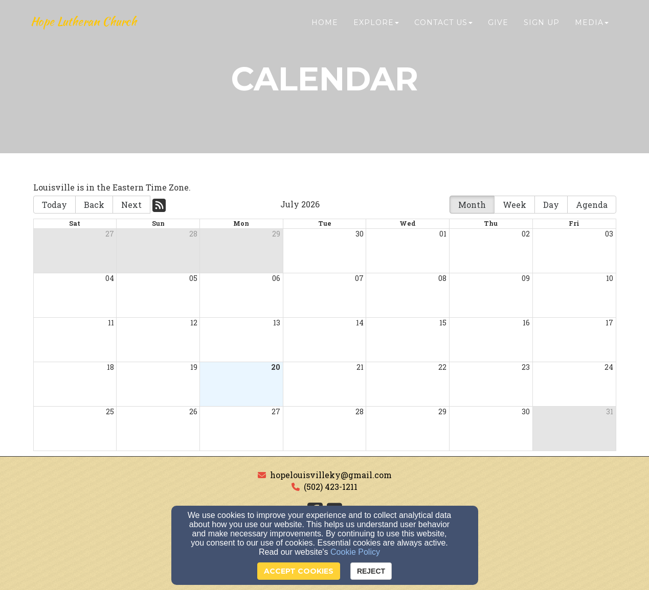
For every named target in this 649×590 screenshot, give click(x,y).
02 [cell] (526, 234)
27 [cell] (109, 234)
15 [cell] (442, 322)
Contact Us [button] (443, 29)
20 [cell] (275, 367)
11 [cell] (111, 322)
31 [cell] (609, 411)
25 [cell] (110, 411)
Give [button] (498, 29)
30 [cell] (359, 234)
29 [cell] (276, 234)
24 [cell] (609, 367)
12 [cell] (193, 322)
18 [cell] (110, 367)
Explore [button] (376, 29)
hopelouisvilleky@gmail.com (331, 474)
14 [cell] (360, 322)
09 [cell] (526, 278)
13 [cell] (276, 322)
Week (514, 204)
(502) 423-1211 (330, 486)
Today (54, 204)
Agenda (592, 204)
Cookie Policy (355, 552)
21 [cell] (360, 367)
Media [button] (592, 29)
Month (472, 204)
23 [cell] (526, 367)
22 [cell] (442, 367)
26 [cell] (193, 411)
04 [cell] (109, 278)
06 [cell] (276, 278)
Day (551, 204)
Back (94, 204)
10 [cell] (609, 278)
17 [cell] (609, 322)
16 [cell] (526, 322)
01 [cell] (442, 234)
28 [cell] (193, 234)
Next (131, 204)
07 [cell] (359, 278)
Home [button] (324, 29)
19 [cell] (193, 367)
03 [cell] (609, 234)
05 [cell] (193, 278)
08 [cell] (442, 278)
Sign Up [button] (542, 29)
